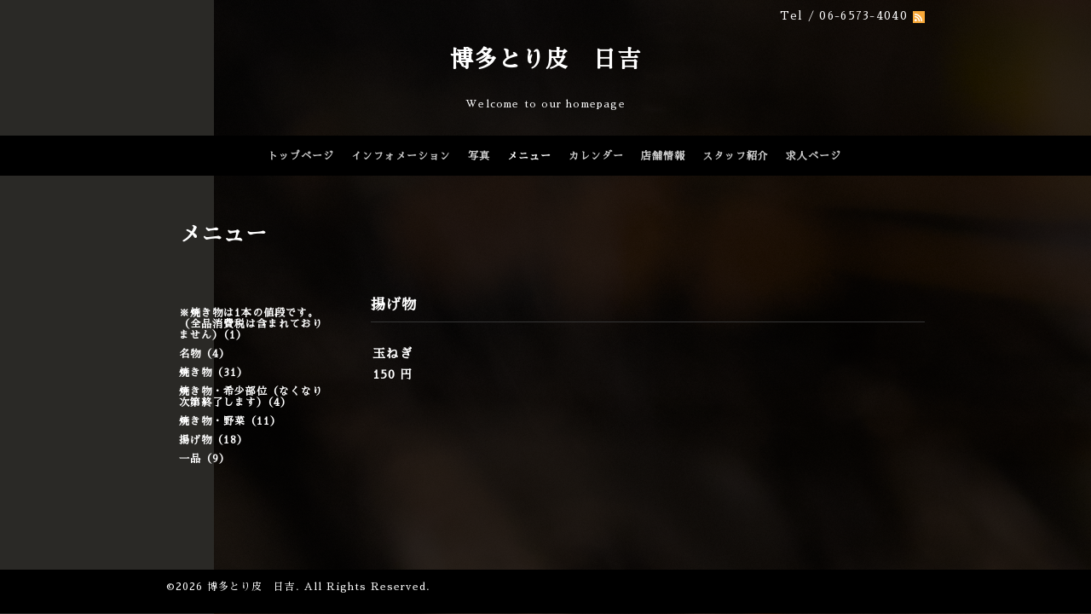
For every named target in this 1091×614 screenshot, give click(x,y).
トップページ (301, 156)
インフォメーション (401, 156)
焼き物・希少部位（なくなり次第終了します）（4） (251, 397)
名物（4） (204, 354)
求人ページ (813, 156)
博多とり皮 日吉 (545, 59)
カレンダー (596, 156)
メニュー (529, 156)
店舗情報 (663, 156)
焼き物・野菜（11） (230, 421)
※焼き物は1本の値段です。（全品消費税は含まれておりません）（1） (251, 324)
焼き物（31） (213, 373)
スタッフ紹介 (735, 156)
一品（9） (204, 459)
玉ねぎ (392, 353)
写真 (479, 156)
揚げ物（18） (213, 440)
